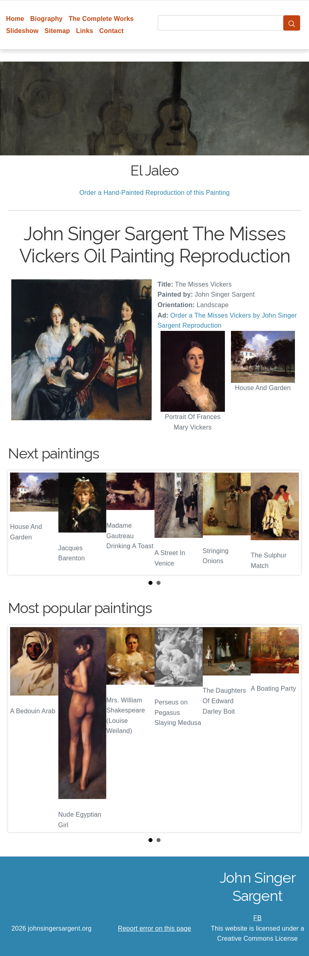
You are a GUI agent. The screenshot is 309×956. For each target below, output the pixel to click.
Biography (46, 18)
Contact (111, 30)
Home (15, 18)
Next (288, 522)
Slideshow (22, 30)
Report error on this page (154, 928)
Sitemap (57, 30)
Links (84, 30)
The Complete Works (101, 18)
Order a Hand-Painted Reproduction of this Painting (154, 192)
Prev (20, 522)
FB (257, 918)
